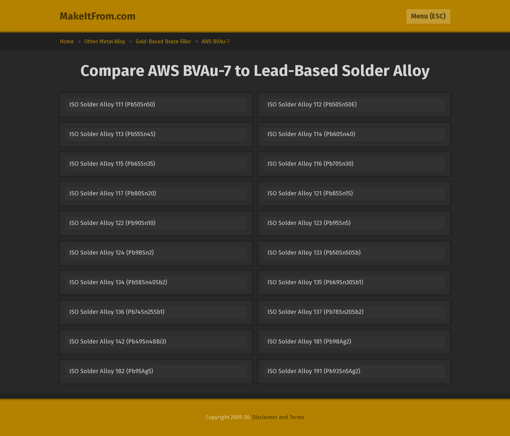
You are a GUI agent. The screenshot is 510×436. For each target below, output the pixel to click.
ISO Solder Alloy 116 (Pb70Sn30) (310, 163)
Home (67, 41)
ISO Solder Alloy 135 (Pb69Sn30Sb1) (315, 282)
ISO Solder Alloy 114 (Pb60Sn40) (311, 134)
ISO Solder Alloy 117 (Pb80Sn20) (112, 193)
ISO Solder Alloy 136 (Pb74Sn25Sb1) (117, 312)
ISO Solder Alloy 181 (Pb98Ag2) (309, 341)
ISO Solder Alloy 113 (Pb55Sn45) (112, 134)
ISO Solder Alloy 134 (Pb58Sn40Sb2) (118, 282)
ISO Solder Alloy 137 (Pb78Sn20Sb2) (315, 312)
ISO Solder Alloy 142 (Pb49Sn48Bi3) (117, 341)
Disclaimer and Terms (278, 417)
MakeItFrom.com (98, 16)
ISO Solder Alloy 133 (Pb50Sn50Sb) (314, 252)
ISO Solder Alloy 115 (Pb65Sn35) (112, 163)
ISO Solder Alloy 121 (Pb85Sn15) (310, 193)
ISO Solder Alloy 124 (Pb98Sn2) (111, 252)
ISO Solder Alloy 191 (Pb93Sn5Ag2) (313, 371)
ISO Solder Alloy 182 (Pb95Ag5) (111, 371)
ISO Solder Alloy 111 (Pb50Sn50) (112, 104)
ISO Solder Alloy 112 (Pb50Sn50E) (312, 104)
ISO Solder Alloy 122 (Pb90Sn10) (112, 223)
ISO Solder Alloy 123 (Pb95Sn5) (309, 223)
